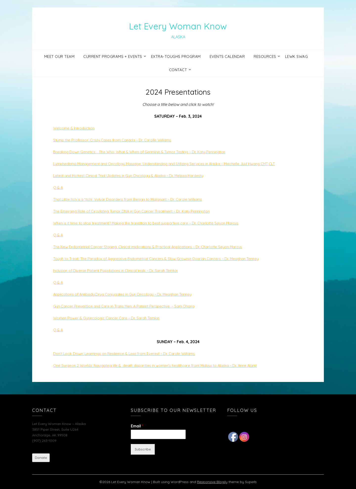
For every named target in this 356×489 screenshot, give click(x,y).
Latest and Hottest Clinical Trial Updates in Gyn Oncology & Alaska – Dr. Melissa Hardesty (134, 175)
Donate (41, 457)
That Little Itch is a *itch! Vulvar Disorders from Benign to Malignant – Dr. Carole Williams (132, 199)
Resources (265, 56)
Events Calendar (227, 56)
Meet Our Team (59, 56)
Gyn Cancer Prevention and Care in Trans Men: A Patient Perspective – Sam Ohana (128, 306)
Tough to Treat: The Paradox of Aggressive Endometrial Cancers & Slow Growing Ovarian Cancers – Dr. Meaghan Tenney (162, 258)
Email (137, 425)
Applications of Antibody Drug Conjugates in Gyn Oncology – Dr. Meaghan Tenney (127, 294)
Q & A (58, 187)
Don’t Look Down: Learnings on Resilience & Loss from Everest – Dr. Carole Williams (128, 353)
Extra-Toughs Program (176, 56)
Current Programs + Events (112, 56)
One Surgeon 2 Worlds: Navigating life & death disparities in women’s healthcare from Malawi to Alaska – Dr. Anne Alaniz (162, 365)
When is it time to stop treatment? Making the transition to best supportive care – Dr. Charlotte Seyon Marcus (152, 223)
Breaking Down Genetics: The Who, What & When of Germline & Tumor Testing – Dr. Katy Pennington (144, 151)
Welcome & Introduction (75, 128)
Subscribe (143, 449)
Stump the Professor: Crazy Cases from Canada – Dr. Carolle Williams (116, 139)
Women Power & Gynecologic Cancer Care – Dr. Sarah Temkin (109, 317)
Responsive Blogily (212, 482)
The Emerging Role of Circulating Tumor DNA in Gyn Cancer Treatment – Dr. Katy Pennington (136, 211)
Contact (178, 69)
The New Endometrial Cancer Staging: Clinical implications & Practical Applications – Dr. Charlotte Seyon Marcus (154, 246)
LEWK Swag (296, 56)
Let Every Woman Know (178, 25)
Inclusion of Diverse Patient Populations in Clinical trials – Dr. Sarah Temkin (119, 270)
